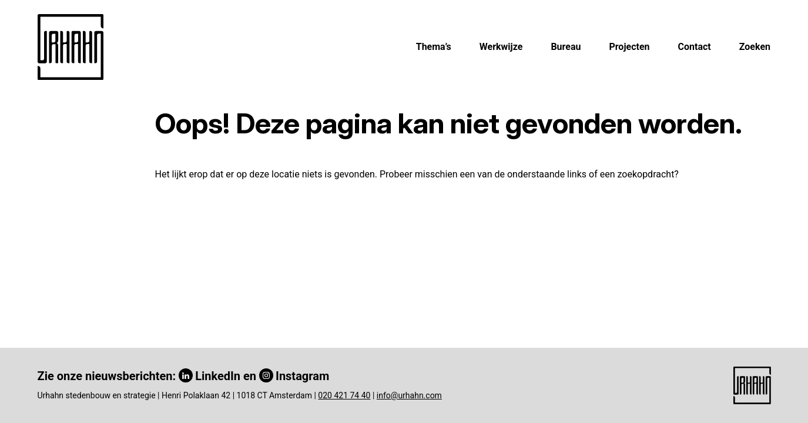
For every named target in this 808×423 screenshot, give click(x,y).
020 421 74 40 (344, 395)
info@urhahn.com (409, 395)
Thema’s (433, 46)
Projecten (629, 46)
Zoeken (754, 46)
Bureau (566, 46)
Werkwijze (501, 46)
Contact (694, 46)
